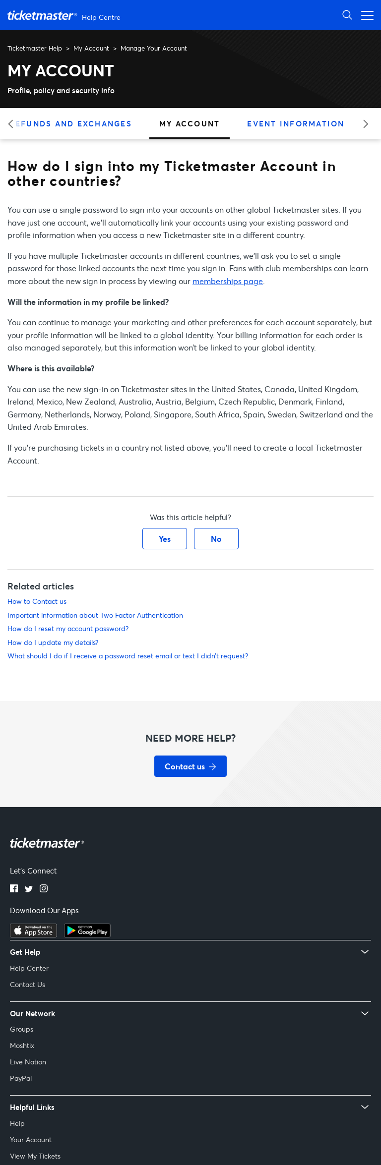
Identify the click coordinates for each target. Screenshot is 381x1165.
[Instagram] (44, 889)
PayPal (21, 1078)
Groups (21, 1029)
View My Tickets (35, 1156)
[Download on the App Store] (33, 934)
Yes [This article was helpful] (165, 538)
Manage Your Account (154, 48)
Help (17, 1123)
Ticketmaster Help (34, 48)
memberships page (227, 281)
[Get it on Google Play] (87, 934)
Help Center (29, 968)
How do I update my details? (52, 642)
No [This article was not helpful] (216, 538)
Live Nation (28, 1061)
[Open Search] (347, 14)
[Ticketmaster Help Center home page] (65, 15)
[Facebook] (14, 889)
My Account (91, 48)
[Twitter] (29, 889)
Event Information (295, 123)
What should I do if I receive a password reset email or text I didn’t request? (127, 655)
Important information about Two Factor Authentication (95, 615)
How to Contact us (36, 601)
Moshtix (22, 1045)
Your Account (31, 1139)
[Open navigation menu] (365, 14)
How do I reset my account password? (67, 628)
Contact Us (27, 984)
